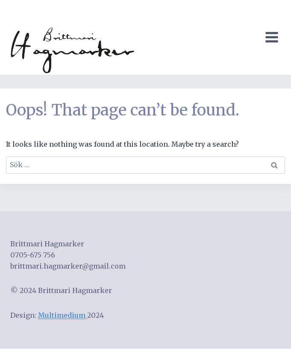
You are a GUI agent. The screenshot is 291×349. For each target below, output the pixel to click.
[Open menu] (273, 37)
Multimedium (62, 315)
